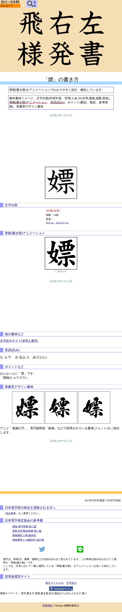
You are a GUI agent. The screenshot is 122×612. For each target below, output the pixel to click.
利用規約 (48, 605)
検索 (31, 4)
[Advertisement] (61, 139)
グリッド (62, 271)
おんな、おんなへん (57, 222)
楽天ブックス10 (54, 583)
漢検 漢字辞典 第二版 (24, 526)
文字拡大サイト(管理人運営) (19, 341)
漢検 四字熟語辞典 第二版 (26, 531)
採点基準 (11, 513)
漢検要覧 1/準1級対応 (24, 535)
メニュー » (6, 5)
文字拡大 (71, 583)
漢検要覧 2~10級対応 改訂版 (28, 540)
